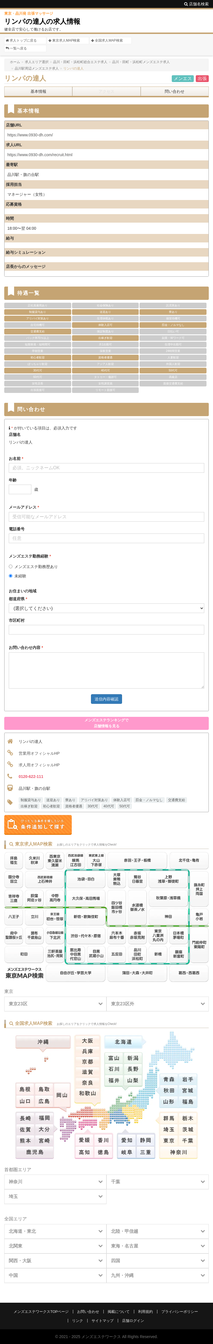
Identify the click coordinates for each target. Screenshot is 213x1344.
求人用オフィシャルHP (39, 765)
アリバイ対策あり (94, 800)
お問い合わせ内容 (26, 647)
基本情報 (38, 91)
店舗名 (15, 434)
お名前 (16, 458)
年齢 (13, 480)
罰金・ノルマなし (149, 800)
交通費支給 (176, 800)
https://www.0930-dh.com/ (30, 135)
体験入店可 (121, 800)
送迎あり (53, 800)
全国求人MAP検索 (107, 40)
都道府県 (18, 599)
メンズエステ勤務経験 (30, 556)
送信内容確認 (106, 699)
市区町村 (17, 620)
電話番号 (17, 529)
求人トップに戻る (21, 40)
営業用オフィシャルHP (39, 753)
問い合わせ (174, 91)
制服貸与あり (31, 800)
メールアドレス (24, 507)
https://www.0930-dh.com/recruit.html (39, 154)
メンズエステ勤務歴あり (33, 566)
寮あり (70, 800)
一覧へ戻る (16, 48)
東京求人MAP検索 (64, 40)
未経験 (17, 576)
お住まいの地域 (22, 591)
